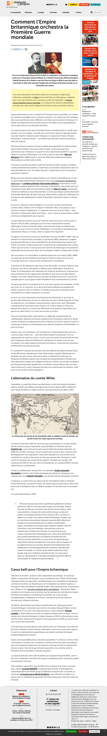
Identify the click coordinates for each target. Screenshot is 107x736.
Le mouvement (15, 12)
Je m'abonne (95, 4)
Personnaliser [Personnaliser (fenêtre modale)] (94, 731)
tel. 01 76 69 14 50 (11, 7)
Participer (66, 12)
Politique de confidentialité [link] (53, 734)
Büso (36, 97)
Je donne (84, 4)
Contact (78, 12)
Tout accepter (71, 731)
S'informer (28, 12)
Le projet (41, 12)
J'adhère (73, 4)
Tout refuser (83, 731)
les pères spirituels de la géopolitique (43, 589)
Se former (53, 12)
